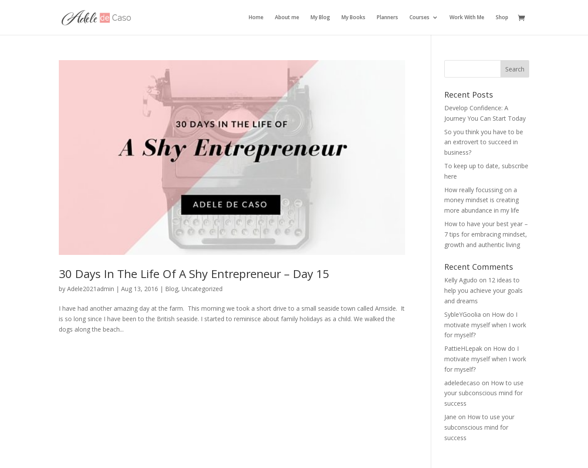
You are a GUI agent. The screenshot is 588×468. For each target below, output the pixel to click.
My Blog (320, 17)
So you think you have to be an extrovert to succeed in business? (483, 142)
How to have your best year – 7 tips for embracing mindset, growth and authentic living (486, 234)
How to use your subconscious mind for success (484, 393)
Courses (419, 17)
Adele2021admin (90, 289)
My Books (353, 17)
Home (256, 17)
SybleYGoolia (462, 314)
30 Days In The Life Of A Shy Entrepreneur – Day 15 (194, 273)
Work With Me (466, 17)
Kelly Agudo (460, 280)
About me (287, 17)
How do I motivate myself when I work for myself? (485, 324)
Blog (171, 289)
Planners (387, 17)
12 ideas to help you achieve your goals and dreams (483, 290)
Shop (502, 17)
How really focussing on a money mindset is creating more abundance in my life (481, 200)
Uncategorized (202, 289)
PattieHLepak (463, 348)
